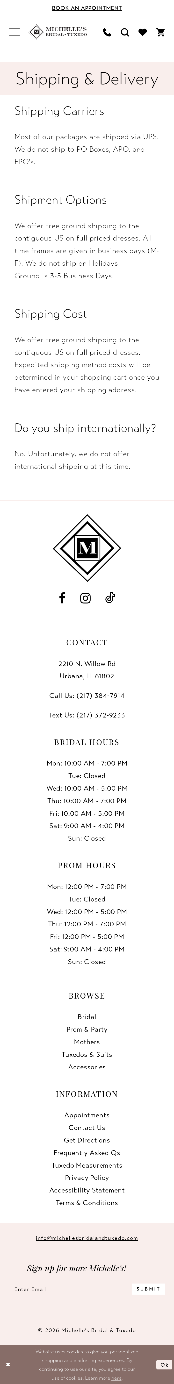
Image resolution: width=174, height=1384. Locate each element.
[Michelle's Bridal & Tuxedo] (58, 32)
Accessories (87, 1067)
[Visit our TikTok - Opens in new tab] (110, 598)
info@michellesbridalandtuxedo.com (87, 1238)
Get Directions (87, 1140)
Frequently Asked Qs (87, 1152)
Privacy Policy (87, 1177)
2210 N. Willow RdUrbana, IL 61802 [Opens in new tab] (87, 670)
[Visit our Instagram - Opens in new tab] (85, 598)
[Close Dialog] (8, 1364)
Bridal (87, 1016)
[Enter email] (87, 1289)
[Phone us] (107, 32)
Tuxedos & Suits (87, 1054)
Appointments (86, 1115)
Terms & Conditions (87, 1202)
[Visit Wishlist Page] (143, 32)
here (116, 1377)
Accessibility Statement (87, 1190)
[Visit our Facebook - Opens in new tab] (62, 598)
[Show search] (125, 32)
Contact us (87, 1127)
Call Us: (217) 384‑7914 (86, 695)
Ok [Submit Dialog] (164, 1364)
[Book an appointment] (87, 8)
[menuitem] (14, 32)
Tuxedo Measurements (86, 1165)
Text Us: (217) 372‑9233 (87, 715)
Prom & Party (87, 1029)
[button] (14, 32)
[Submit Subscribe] (148, 1289)
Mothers (87, 1041)
